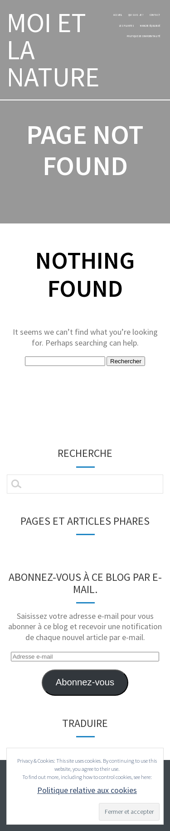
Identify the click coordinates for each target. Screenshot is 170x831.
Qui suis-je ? (136, 15)
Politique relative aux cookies (87, 790)
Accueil (117, 15)
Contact (155, 15)
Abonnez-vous (85, 682)
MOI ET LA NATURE (53, 49)
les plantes (126, 25)
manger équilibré (150, 25)
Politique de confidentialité (143, 36)
